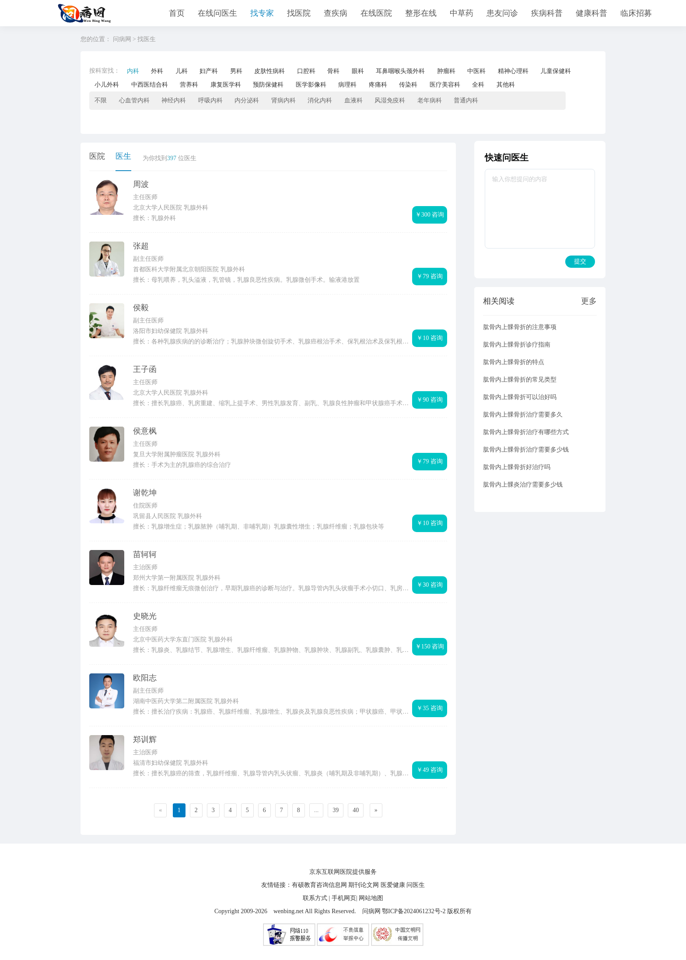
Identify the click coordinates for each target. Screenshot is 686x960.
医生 (123, 156)
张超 (141, 246)
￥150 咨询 (429, 646)
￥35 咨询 (429, 708)
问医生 (415, 885)
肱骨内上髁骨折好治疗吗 (516, 467)
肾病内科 (283, 100)
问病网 (122, 39)
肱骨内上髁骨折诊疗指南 (516, 344)
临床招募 (636, 13)
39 (335, 810)
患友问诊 (502, 13)
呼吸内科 (210, 100)
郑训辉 (145, 739)
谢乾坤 (145, 492)
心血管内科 (134, 100)
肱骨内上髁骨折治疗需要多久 (523, 414)
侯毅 (141, 307)
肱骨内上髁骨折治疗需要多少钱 (526, 449)
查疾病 (335, 13)
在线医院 (376, 13)
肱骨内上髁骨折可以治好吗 (519, 397)
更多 (589, 301)
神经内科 (173, 100)
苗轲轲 (145, 554)
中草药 (461, 13)
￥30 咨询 (429, 585)
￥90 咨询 (429, 399)
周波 (141, 184)
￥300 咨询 (429, 214)
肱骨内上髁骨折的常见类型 (519, 379)
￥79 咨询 (429, 276)
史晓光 (145, 616)
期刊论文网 (363, 885)
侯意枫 (145, 431)
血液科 (353, 100)
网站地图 (371, 898)
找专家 (262, 13)
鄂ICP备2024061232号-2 (413, 911)
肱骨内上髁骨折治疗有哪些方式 (526, 432)
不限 (100, 100)
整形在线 (421, 13)
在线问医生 (217, 13)
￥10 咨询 (429, 338)
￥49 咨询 (429, 770)
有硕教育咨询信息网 (319, 885)
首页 (177, 13)
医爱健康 (393, 885)
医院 (97, 156)
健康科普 (591, 13)
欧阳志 (145, 677)
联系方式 (315, 898)
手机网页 (344, 898)
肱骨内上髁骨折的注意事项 (519, 327)
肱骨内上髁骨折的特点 (513, 362)
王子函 (145, 369)
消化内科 (320, 100)
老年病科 (429, 100)
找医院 (299, 13)
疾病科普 (547, 13)
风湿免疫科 (389, 100)
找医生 (146, 39)
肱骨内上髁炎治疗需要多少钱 (523, 484)
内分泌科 (246, 100)
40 (356, 810)
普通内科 (466, 100)
